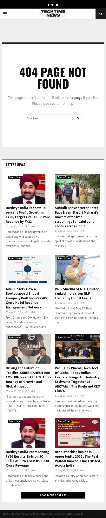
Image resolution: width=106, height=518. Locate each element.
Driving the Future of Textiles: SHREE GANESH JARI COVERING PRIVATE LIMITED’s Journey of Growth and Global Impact (28, 377)
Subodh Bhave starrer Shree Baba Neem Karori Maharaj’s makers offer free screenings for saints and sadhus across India (77, 217)
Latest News (15, 164)
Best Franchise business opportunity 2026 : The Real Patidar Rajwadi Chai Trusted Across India (77, 459)
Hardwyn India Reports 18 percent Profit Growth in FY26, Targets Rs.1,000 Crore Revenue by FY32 (28, 215)
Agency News (15, 177)
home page (73, 98)
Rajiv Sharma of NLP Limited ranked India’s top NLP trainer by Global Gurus (77, 293)
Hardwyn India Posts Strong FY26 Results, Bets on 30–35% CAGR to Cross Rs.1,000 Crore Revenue (27, 459)
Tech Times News (93, 514)
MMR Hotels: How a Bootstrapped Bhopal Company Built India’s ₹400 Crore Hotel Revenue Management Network (27, 298)
